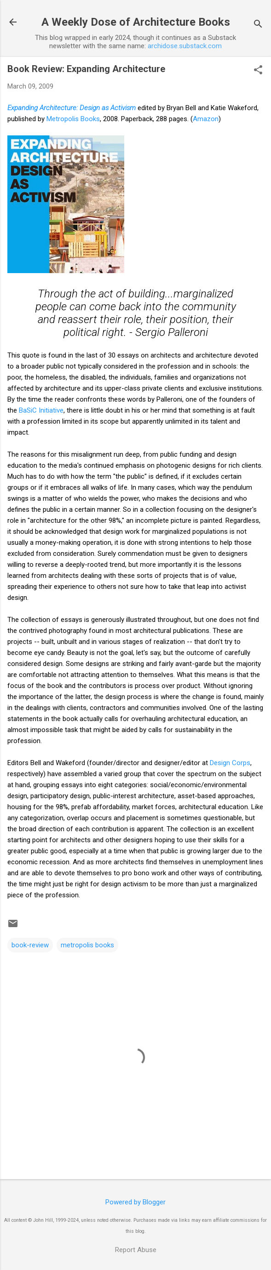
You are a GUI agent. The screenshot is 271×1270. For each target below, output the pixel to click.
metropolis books (87, 945)
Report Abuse (135, 1250)
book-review (30, 945)
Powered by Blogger (135, 1202)
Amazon (206, 119)
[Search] (258, 25)
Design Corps (230, 763)
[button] (258, 70)
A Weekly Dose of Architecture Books (135, 22)
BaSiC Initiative (41, 410)
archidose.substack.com (185, 46)
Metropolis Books (73, 119)
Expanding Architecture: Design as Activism (71, 108)
